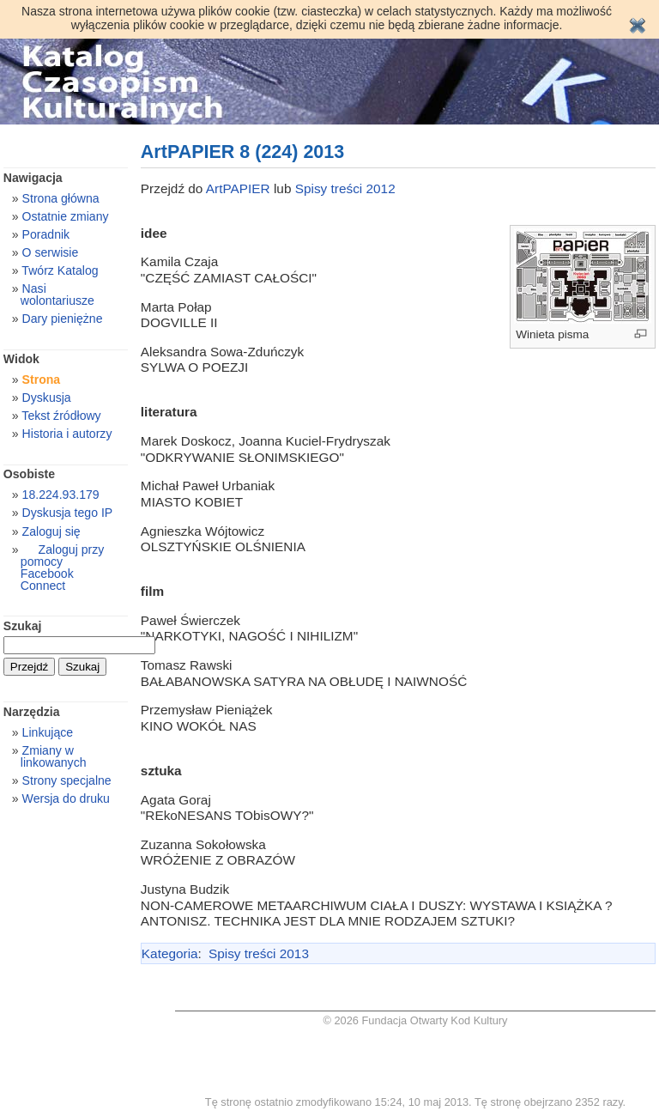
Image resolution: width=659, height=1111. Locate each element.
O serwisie (50, 252)
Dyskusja (46, 397)
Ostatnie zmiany (65, 216)
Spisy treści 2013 (259, 953)
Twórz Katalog (59, 270)
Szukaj (22, 626)
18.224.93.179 (61, 494)
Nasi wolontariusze (57, 294)
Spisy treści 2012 (345, 188)
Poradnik (46, 234)
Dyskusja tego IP (67, 512)
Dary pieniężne (62, 318)
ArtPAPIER (238, 188)
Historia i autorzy (67, 433)
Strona (41, 379)
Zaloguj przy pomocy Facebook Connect (62, 567)
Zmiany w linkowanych (54, 756)
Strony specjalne (67, 780)
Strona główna (61, 198)
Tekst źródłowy (60, 415)
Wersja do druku (66, 798)
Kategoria (170, 953)
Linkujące (47, 732)
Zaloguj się (51, 531)
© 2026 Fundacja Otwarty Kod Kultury (415, 1020)
